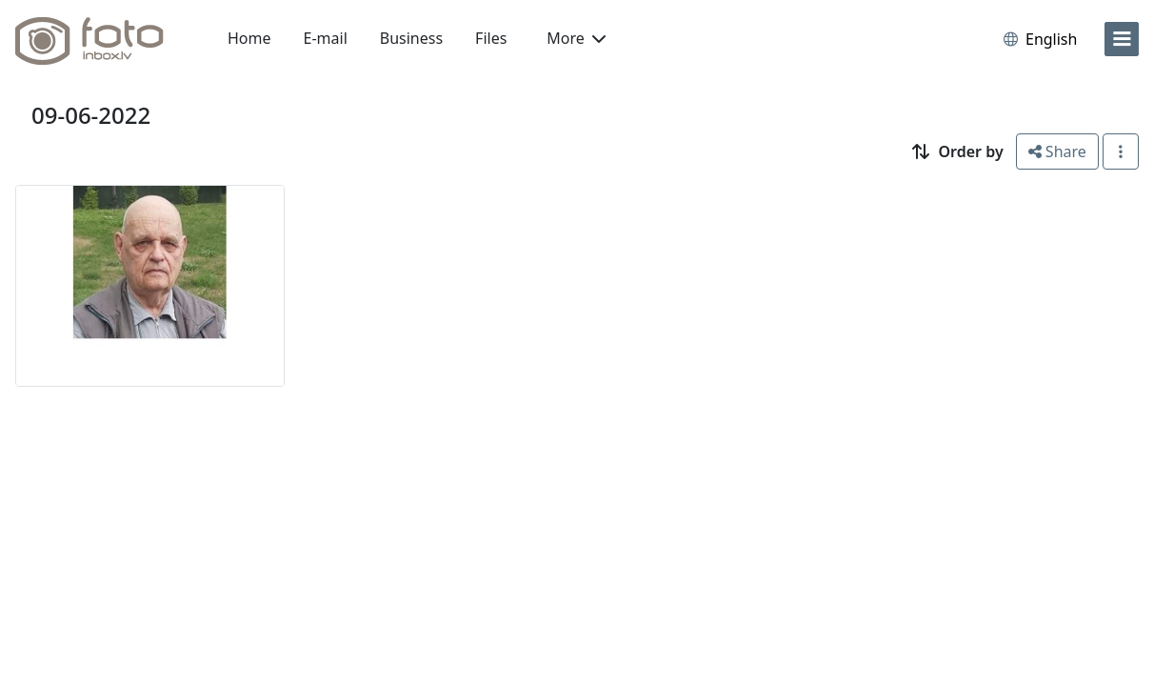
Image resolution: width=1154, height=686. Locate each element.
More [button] (576, 38)
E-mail (326, 38)
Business (411, 38)
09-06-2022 (90, 115)
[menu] (1121, 39)
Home (249, 38)
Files (491, 38)
